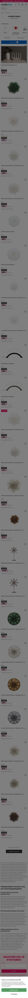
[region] (14, 987)
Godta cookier (14, 990)
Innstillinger (14, 994)
